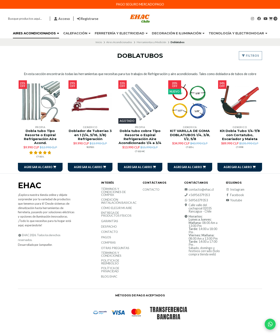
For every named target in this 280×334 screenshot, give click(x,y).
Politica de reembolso (110, 262)
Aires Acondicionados (36, 33)
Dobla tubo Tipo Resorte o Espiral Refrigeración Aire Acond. (40, 137)
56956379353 (196, 200)
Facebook (235, 195)
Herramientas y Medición (151, 42)
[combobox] (24, 18)
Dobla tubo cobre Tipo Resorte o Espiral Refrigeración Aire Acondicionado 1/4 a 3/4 (140, 137)
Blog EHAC (109, 276)
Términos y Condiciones (111, 254)
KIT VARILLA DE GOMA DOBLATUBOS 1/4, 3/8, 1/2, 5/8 (190, 135)
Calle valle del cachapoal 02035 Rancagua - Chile (198, 208)
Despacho (109, 226)
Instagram (235, 189)
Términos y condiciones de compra (113, 192)
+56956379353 (197, 195)
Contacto (109, 232)
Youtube (234, 200)
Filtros (250, 55)
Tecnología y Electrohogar (238, 33)
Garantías (109, 221)
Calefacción (77, 33)
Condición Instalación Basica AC (118, 201)
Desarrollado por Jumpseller (35, 244)
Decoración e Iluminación (178, 33)
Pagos (106, 237)
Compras (108, 242)
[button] (40, 167)
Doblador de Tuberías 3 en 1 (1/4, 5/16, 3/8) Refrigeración (90, 135)
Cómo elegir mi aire (116, 208)
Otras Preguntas (115, 248)
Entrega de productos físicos (116, 214)
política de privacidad (110, 270)
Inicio (99, 42)
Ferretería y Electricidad (121, 33)
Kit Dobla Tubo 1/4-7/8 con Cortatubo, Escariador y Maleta (240, 135)
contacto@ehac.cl (199, 189)
